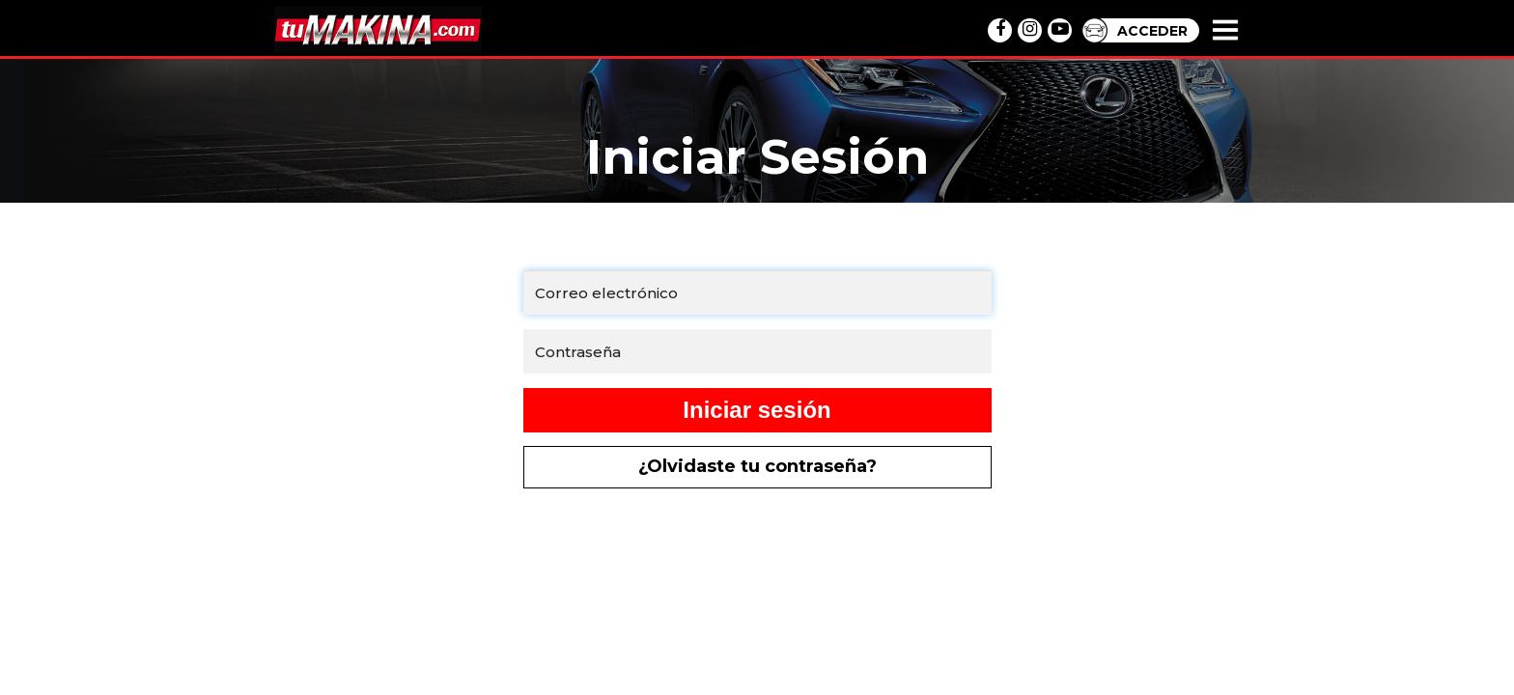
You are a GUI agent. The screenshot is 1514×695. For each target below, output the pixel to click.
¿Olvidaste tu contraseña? (757, 466)
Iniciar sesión (756, 410)
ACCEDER (1152, 31)
